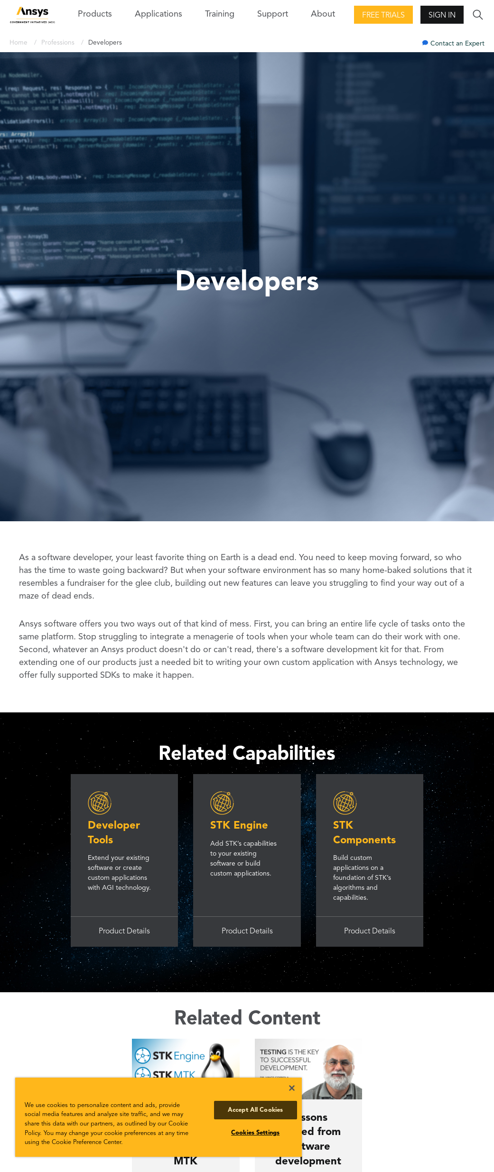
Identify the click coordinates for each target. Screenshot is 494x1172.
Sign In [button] (442, 15)
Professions (58, 43)
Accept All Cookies (255, 1110)
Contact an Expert (457, 44)
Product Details (124, 931)
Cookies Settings (255, 1133)
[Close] (292, 1088)
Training (219, 14)
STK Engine (239, 826)
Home (19, 43)
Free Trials (383, 15)
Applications (158, 14)
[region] (158, 1117)
